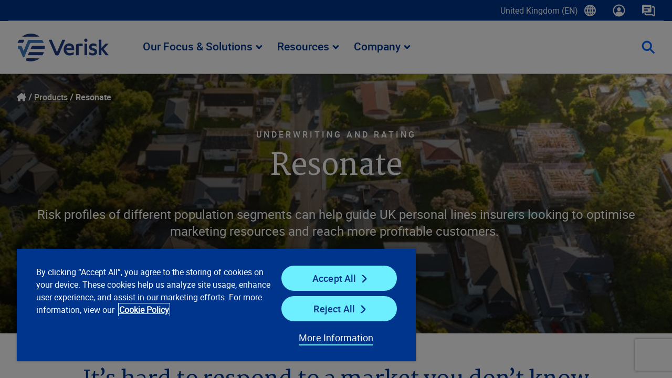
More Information (327, 337)
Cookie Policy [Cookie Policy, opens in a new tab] (179, 310)
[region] (211, 304)
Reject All (327, 308)
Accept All (328, 278)
